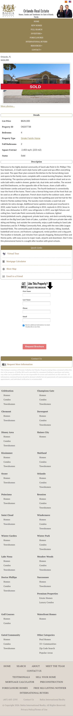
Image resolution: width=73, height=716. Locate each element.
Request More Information (17, 364)
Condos (7, 399)
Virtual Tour (10, 253)
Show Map (9, 268)
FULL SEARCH (36, 29)
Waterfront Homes (46, 614)
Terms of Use (41, 709)
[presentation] (43, 334)
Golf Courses (7, 614)
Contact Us (34, 670)
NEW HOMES (36, 25)
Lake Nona (6, 556)
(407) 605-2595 (10, 699)
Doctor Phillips (9, 577)
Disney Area (7, 432)
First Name (27, 291)
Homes (7, 395)
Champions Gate (45, 390)
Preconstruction (51, 681)
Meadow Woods (45, 556)
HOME (36, 21)
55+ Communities (47, 643)
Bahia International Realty (52, 699)
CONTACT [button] (36, 50)
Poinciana (6, 494)
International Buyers (34, 692)
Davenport (42, 411)
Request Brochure (34, 346)
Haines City (43, 432)
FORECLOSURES (36, 37)
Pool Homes (45, 639)
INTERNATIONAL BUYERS (36, 41)
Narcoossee (43, 577)
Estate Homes (45, 598)
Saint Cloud (7, 515)
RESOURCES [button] (36, 45)
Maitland (42, 452)
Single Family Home (30, 138)
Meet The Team (55, 666)
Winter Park (43, 535)
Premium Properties (47, 593)
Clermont (6, 411)
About (36, 666)
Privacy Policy (27, 709)
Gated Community (10, 634)
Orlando (41, 473)
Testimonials (21, 677)
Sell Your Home (46, 677)
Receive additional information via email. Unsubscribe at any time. (36, 326)
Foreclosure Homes (15, 688)
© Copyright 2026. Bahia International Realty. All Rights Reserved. (34, 705)
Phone (25, 308)
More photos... (8, 106)
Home (7, 666)
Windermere (43, 515)
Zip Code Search (47, 648)
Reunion (41, 494)
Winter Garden (9, 535)
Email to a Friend (12, 276)
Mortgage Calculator (14, 261)
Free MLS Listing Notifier (50, 688)
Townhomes (9, 404)
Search (21, 666)
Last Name (26, 300)
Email (25, 317)
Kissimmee (7, 452)
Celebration (7, 390)
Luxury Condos (46, 602)
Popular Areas (46, 652)
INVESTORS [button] (36, 33)
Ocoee (4, 473)
